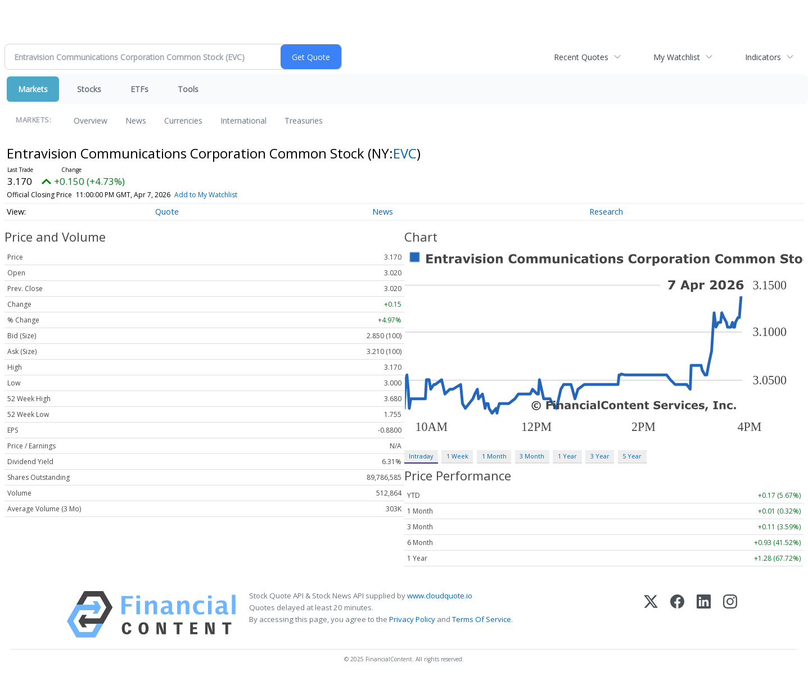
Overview (90, 120)
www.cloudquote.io (439, 596)
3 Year (600, 456)
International (243, 120)
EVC (405, 153)
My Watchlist (676, 57)
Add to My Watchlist (205, 194)
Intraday (421, 456)
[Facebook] (677, 614)
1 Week (457, 456)
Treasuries (304, 120)
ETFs (139, 89)
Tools (188, 89)
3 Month (532, 456)
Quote (167, 211)
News (135, 120)
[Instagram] (730, 614)
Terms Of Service (481, 619)
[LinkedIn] (703, 614)
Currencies (183, 120)
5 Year (632, 456)
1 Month (494, 456)
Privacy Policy (412, 619)
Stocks (89, 89)
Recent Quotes (581, 57)
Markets (33, 89)
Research (606, 211)
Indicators (763, 57)
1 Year (567, 456)
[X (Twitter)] (650, 614)
